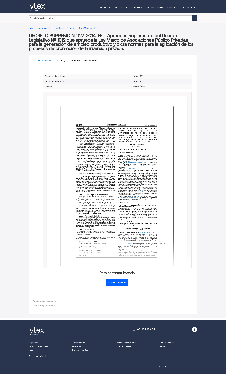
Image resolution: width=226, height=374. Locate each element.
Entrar (171, 7)
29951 (130, 244)
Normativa (76, 346)
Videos (162, 346)
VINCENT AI (105, 7)
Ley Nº (155, 240)
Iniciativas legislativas (38, 346)
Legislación (33, 343)
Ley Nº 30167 (131, 169)
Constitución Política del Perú (130, 198)
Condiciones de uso (37, 367)
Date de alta (188, 7)
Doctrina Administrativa (126, 343)
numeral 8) (140, 196)
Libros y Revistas (167, 343)
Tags (31, 350)
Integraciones (155, 7)
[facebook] (194, 329)
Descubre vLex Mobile (38, 356)
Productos (121, 7)
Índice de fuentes (80, 350)
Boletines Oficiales (124, 346)
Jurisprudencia (78, 343)
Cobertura (137, 7)
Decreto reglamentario (44, 305)
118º (153, 196)
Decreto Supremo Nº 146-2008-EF (137, 163)
